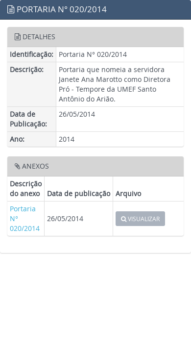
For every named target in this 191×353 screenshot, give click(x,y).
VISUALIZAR (140, 219)
